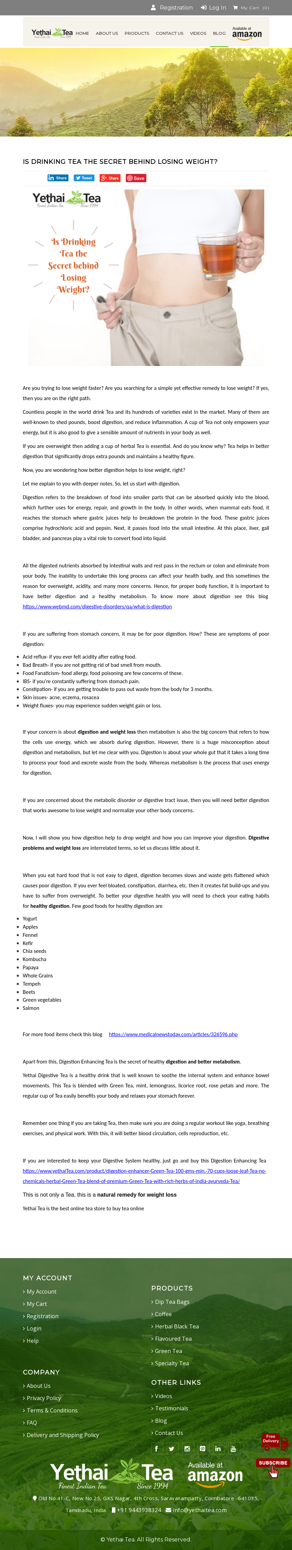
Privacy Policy (44, 1398)
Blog (161, 1420)
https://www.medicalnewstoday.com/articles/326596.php (173, 1034)
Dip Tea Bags (172, 1302)
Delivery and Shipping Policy (63, 1435)
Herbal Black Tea (177, 1326)
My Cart (251, 7)
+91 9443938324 (136, 1510)
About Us (39, 1386)
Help (33, 1340)
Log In (213, 7)
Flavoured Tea (173, 1338)
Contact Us (169, 1433)
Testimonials (171, 1408)
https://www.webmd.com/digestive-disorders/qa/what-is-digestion (97, 606)
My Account (41, 1291)
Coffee (163, 1314)
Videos (163, 1396)
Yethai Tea (120, 1539)
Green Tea (168, 1351)
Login (34, 1328)
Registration (172, 7)
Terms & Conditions (52, 1410)
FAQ (32, 1422)
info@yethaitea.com (196, 1510)
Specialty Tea (172, 1363)
